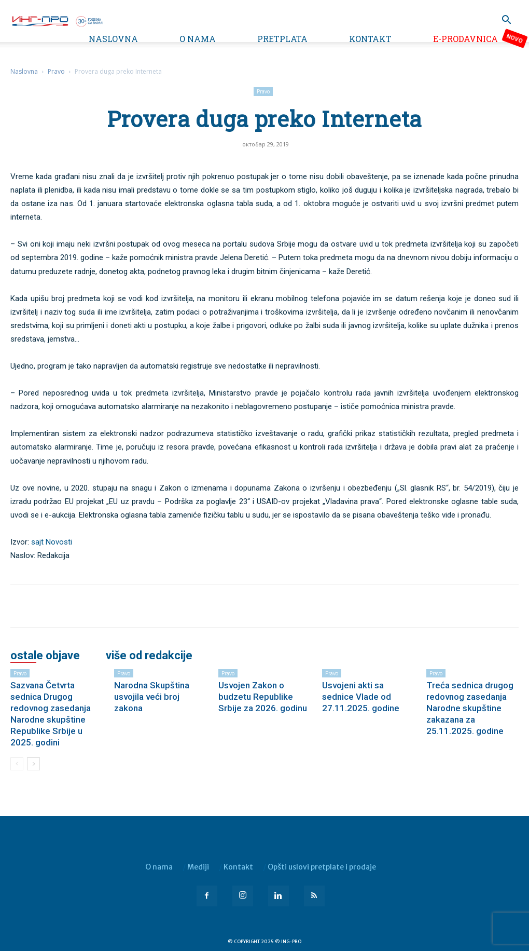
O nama (197, 38)
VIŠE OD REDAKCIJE (149, 655)
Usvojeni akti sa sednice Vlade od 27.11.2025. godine (360, 696)
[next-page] (33, 763)
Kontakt (370, 38)
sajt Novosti (51, 542)
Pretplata (282, 38)
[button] (506, 21)
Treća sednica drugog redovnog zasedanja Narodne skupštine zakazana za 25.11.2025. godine (469, 708)
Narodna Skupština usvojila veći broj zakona (151, 696)
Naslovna (113, 38)
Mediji (198, 867)
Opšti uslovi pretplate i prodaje (322, 867)
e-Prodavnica (465, 38)
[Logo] (57, 20)
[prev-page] (16, 763)
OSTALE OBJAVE (45, 655)
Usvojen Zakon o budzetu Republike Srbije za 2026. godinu (262, 696)
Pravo (56, 71)
